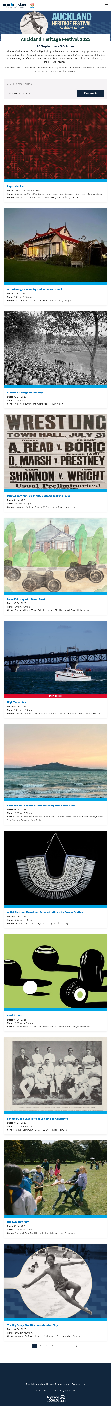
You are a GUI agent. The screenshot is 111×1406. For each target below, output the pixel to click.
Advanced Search (20, 93)
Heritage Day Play (18, 1221)
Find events (90, 93)
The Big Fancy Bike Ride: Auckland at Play (32, 1325)
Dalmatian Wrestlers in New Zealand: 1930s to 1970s (38, 495)
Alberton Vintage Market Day (25, 392)
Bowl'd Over (14, 1015)
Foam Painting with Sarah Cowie (26, 599)
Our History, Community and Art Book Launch (35, 289)
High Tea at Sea (16, 702)
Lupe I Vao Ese (15, 186)
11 (71, 1346)
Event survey (78, 1384)
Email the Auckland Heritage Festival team (47, 1384)
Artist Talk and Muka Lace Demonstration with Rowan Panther (45, 912)
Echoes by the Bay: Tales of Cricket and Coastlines (37, 1118)
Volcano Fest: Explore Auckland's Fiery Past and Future (41, 805)
